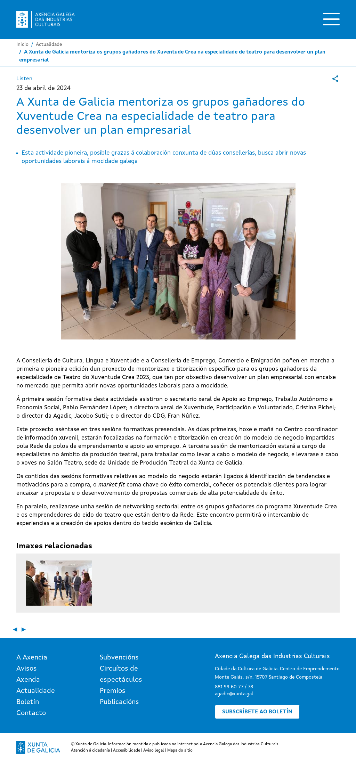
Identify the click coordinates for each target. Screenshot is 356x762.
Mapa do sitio (180, 750)
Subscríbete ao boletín (257, 712)
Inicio (22, 44)
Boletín (27, 702)
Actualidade (49, 44)
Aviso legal (153, 750)
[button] (59, 583)
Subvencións (119, 657)
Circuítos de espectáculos (121, 674)
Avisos (26, 668)
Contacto (31, 713)
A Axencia (31, 657)
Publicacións (119, 702)
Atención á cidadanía (90, 750)
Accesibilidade (126, 750)
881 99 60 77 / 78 (234, 687)
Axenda (28, 680)
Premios (113, 691)
